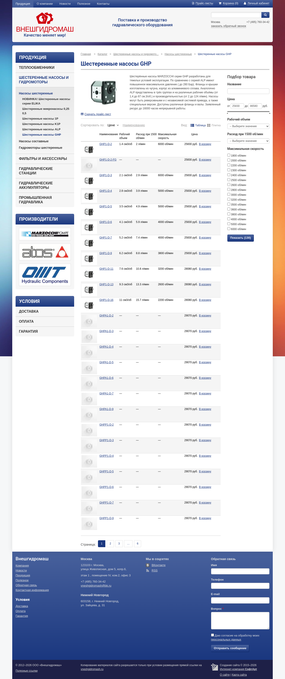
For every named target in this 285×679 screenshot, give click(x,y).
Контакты (103, 3)
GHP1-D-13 (107, 284)
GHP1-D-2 (106, 144)
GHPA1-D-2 (107, 315)
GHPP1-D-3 (107, 440)
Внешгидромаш (45, 29)
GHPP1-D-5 (107, 471)
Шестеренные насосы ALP (41, 129)
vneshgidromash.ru (92, 669)
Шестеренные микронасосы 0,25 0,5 (45, 111)
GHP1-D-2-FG (108, 159)
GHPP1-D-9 (107, 518)
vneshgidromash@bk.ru (96, 585)
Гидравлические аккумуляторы (36, 185)
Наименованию (134, 125)
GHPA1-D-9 (107, 409)
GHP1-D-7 (106, 237)
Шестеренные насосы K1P (41, 124)
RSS (155, 570)
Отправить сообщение (230, 648)
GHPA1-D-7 (107, 393)
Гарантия (28, 331)
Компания (22, 565)
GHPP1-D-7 (107, 502)
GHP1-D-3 (106, 175)
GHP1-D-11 (107, 268)
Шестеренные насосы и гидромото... (136, 54)
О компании (45, 3)
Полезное (83, 3)
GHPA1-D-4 (107, 346)
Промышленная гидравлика (35, 200)
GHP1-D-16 (107, 300)
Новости (65, 3)
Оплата (26, 321)
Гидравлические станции (36, 171)
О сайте (225, 674)
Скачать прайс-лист (96, 114)
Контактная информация (32, 590)
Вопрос (217, 608)
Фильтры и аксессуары (43, 159)
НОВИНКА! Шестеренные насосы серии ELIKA (46, 101)
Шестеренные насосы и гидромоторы (44, 80)
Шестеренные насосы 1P (40, 118)
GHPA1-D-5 (107, 362)
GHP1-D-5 (106, 206)
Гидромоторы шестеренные (40, 147)
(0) (228, 3)
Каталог (103, 54)
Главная (86, 54)
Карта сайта (239, 674)
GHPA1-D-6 (107, 377)
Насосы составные (34, 141)
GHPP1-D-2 (107, 424)
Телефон (217, 579)
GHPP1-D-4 (107, 455)
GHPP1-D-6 (107, 487)
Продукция (23, 3)
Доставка (29, 311)
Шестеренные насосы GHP (41, 134)
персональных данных (226, 639)
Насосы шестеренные (36, 93)
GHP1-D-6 (106, 222)
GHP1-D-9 (106, 253)
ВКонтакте (159, 565)
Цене (111, 125)
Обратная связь (26, 585)
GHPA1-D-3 (107, 331)
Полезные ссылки (27, 670)
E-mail (215, 594)
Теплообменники (36, 67)
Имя (214, 565)
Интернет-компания (238, 669)
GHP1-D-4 (106, 190)
